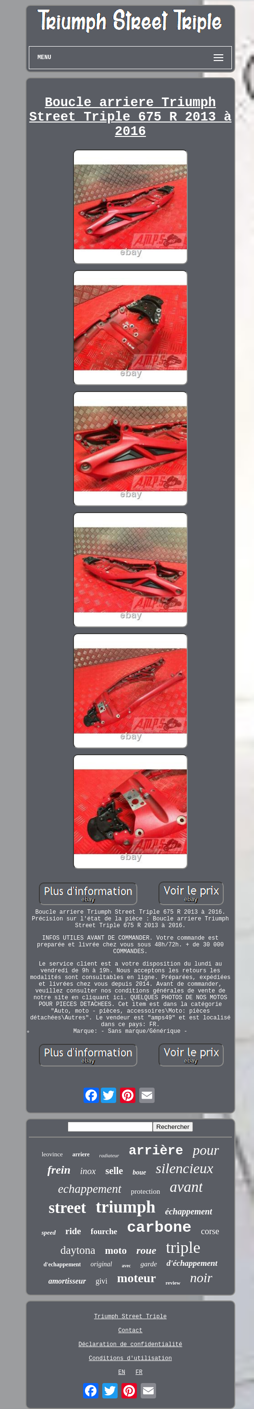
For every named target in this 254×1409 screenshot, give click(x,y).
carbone (159, 1228)
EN (121, 1372)
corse (210, 1231)
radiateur (109, 1155)
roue (146, 1250)
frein (59, 1170)
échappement (188, 1211)
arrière (156, 1151)
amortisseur (67, 1281)
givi (102, 1281)
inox (88, 1171)
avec (126, 1265)
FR (138, 1372)
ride (73, 1231)
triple (183, 1247)
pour (206, 1150)
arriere (81, 1154)
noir (201, 1277)
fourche (104, 1231)
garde (148, 1264)
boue (139, 1172)
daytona (78, 1250)
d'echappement (62, 1264)
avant (186, 1186)
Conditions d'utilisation (130, 1358)
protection (145, 1191)
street (67, 1207)
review (173, 1283)
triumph (125, 1207)
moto (116, 1250)
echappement (89, 1188)
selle (114, 1170)
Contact (130, 1330)
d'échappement (192, 1263)
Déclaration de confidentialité (130, 1344)
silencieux (184, 1168)
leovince (52, 1154)
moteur (136, 1278)
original (101, 1264)
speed (48, 1232)
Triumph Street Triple (130, 1316)
